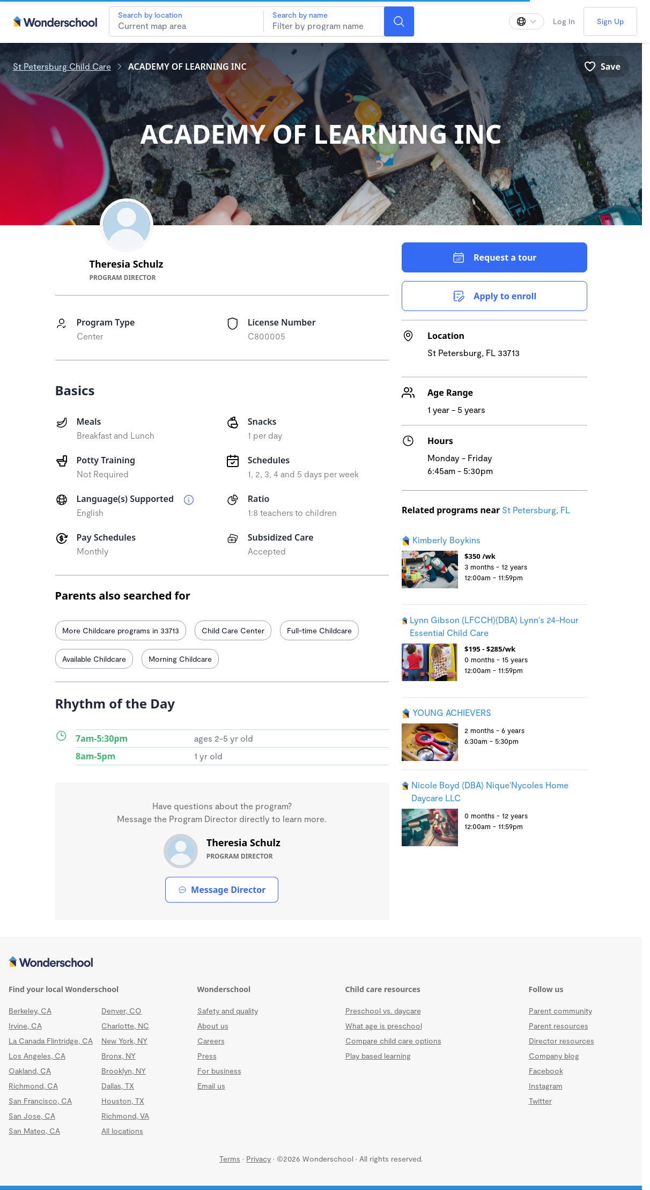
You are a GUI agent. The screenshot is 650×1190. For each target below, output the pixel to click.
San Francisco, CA (40, 1100)
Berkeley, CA (30, 1010)
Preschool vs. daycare (383, 1010)
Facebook (546, 1070)
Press (207, 1055)
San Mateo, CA (34, 1130)
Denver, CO (121, 1010)
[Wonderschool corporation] (321, 962)
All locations (122, 1130)
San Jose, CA (32, 1115)
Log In (564, 21)
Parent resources (558, 1025)
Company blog (554, 1055)
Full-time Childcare (319, 630)
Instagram (546, 1085)
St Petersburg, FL (536, 510)
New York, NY (124, 1040)
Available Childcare (94, 658)
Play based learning (378, 1055)
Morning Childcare (180, 658)
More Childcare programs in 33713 (120, 630)
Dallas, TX (117, 1085)
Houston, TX (122, 1100)
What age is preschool (383, 1025)
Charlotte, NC (125, 1025)
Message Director (221, 890)
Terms (229, 1158)
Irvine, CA (25, 1025)
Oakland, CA (30, 1070)
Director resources (561, 1040)
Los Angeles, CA (37, 1055)
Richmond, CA (33, 1085)
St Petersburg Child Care (62, 66)
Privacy (258, 1158)
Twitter (540, 1100)
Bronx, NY (118, 1055)
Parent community (560, 1010)
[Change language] (526, 21)
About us (212, 1025)
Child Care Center (233, 630)
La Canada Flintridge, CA (51, 1040)
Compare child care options (393, 1040)
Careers (211, 1040)
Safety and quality (227, 1010)
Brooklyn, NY (123, 1070)
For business (219, 1070)
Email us (211, 1085)
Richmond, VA (125, 1115)
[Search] (399, 21)
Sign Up (610, 21)
